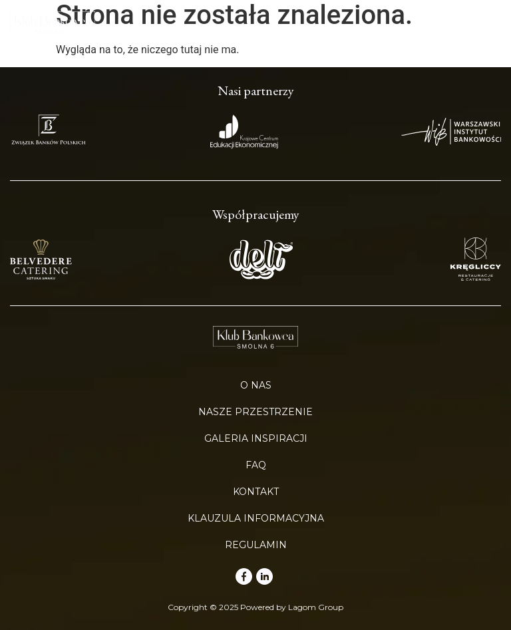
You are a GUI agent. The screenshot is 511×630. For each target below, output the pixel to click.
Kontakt (256, 492)
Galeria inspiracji (255, 438)
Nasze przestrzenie (255, 412)
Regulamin (256, 545)
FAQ (256, 465)
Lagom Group (315, 607)
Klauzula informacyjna (256, 518)
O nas (255, 385)
